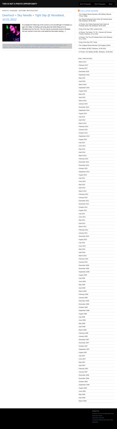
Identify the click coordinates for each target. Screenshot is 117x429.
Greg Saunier (59, 45)
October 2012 (83, 168)
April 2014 (82, 120)
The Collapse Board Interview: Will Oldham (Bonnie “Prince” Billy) (95, 15)
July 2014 (82, 117)
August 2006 (83, 388)
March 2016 (82, 84)
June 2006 (82, 391)
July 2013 (82, 142)
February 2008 (83, 333)
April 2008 (82, 326)
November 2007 (84, 343)
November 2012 (84, 165)
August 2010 (83, 239)
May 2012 (82, 184)
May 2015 (82, 94)
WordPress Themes (97, 413)
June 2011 (82, 217)
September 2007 (84, 349)
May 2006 (82, 394)
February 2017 (83, 65)
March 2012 (82, 191)
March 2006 (82, 401)
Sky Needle (35, 47)
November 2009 (84, 268)
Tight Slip (42, 47)
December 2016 (84, 71)
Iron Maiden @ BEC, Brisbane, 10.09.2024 (92, 48)
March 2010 (82, 256)
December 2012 (84, 162)
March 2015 (82, 101)
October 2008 (83, 307)
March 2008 (82, 330)
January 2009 (83, 297)
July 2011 (82, 214)
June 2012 (82, 181)
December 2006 (84, 375)
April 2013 (82, 152)
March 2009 (82, 291)
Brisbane (37, 45)
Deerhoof (43, 45)
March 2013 (82, 155)
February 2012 (83, 194)
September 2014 (84, 110)
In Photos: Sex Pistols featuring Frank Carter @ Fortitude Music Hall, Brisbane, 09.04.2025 (94, 25)
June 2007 (82, 359)
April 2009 (82, 288)
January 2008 (83, 336)
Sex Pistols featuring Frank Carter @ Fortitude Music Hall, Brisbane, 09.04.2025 (95, 20)
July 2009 (82, 278)
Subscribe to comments (98, 417)
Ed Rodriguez (50, 45)
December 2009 (84, 265)
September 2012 (84, 172)
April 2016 (82, 81)
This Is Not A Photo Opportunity (19, 4)
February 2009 (83, 294)
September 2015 (84, 88)
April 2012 (82, 188)
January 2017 (83, 68)
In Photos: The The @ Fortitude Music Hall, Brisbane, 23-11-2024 (96, 38)
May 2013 (82, 149)
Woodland (48, 47)
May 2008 (82, 323)
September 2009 (84, 272)
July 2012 (82, 178)
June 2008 (82, 320)
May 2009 (82, 285)
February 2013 (83, 159)
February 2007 (83, 368)
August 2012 (83, 175)
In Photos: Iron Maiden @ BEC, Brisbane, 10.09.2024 (96, 52)
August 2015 (83, 91)
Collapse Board (89, 11)
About (110, 4)
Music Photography (85, 4)
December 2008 (84, 301)
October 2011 (83, 207)
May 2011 (82, 220)
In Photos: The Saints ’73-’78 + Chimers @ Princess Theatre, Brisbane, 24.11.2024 (95, 33)
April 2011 (82, 223)
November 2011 (84, 204)
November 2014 (84, 107)
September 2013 (84, 136)
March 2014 (82, 123)
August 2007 (83, 352)
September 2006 (84, 385)
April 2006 (82, 398)
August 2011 (83, 210)
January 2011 (83, 233)
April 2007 (82, 365)
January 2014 (83, 130)
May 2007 (82, 362)
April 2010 (82, 252)
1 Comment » (56, 47)
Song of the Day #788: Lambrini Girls (90, 29)
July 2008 (82, 317)
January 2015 (83, 104)
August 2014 (83, 113)
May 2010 (82, 249)
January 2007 (83, 372)
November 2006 (84, 378)
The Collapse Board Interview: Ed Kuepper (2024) (94, 45)
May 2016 (82, 78)
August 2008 (83, 314)
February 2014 (83, 126)
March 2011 (82, 226)
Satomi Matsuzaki (26, 47)
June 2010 (82, 246)
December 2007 (84, 339)
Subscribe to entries (97, 415)
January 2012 (83, 197)
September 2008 (84, 310)
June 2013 (82, 146)
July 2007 (82, 356)
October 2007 (83, 346)
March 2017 (82, 62)
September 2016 (84, 75)
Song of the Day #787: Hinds (88, 42)
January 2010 (83, 262)
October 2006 (83, 381)
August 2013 (83, 139)
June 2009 (82, 281)
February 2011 (83, 230)
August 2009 (83, 275)
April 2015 (82, 97)
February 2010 (83, 259)
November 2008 (84, 304)
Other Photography (99, 4)
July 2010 (82, 243)
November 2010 (84, 236)
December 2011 (84, 201)
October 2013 (83, 133)
